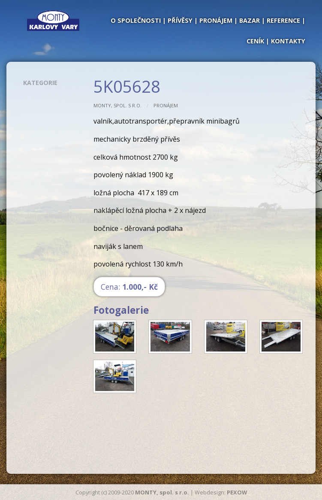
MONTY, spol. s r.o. (117, 105)
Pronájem (165, 105)
